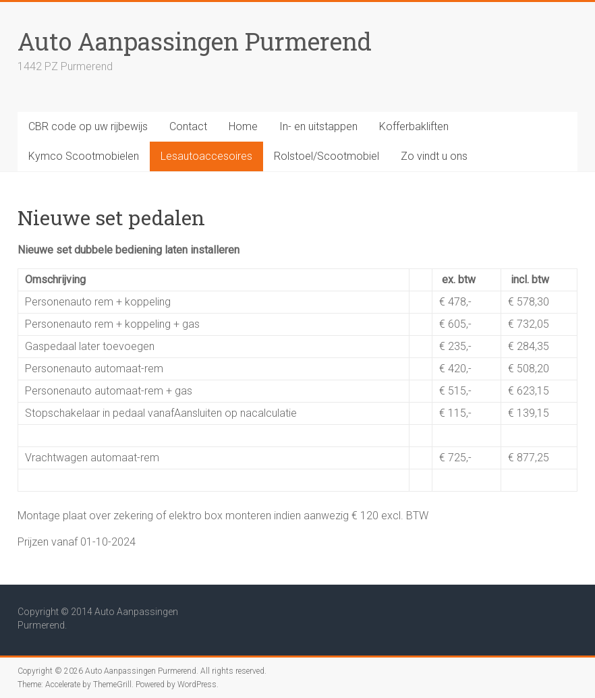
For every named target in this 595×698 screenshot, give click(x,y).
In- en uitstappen (318, 126)
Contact (188, 126)
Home (243, 126)
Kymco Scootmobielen (83, 156)
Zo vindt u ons (434, 156)
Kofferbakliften (414, 126)
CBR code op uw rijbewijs (88, 126)
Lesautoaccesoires (206, 156)
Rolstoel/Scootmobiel (326, 156)
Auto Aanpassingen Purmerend (195, 41)
